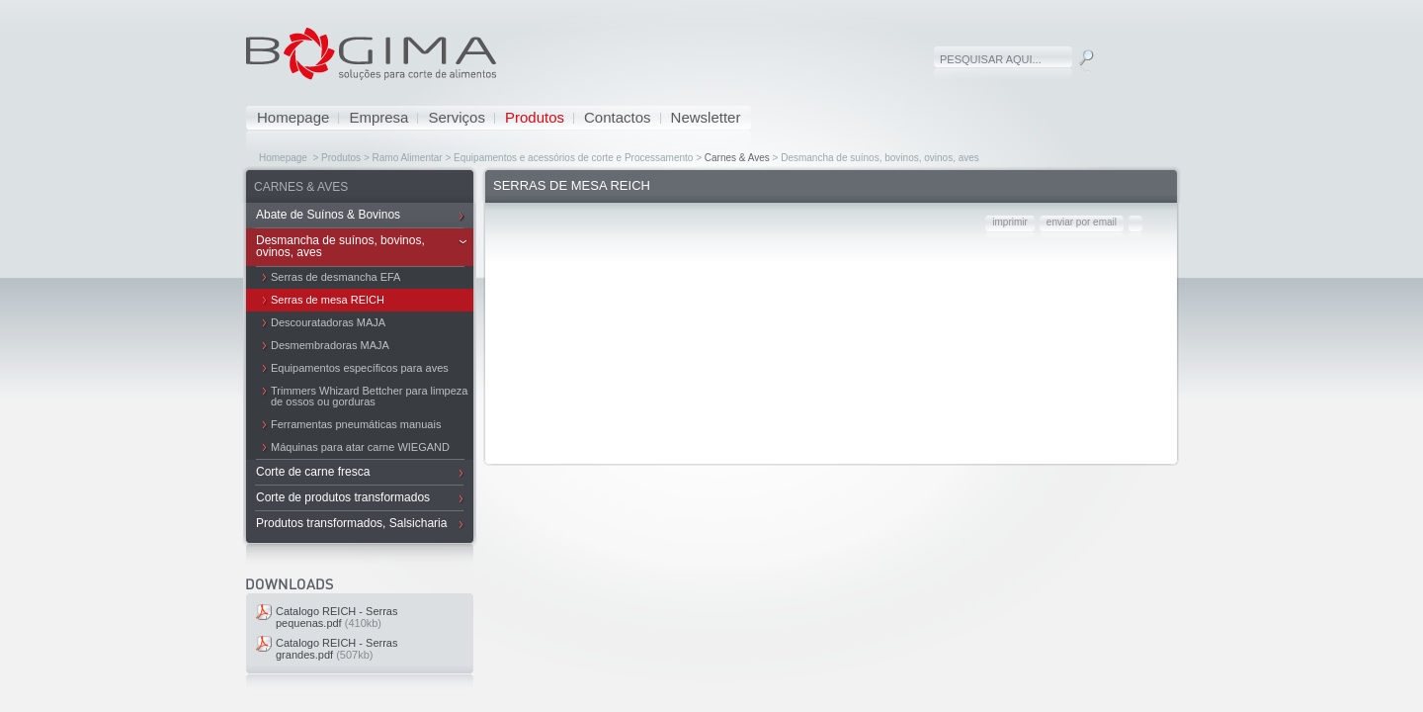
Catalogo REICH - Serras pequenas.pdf (337, 617)
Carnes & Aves (737, 157)
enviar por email (1081, 222)
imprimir (1010, 222)
